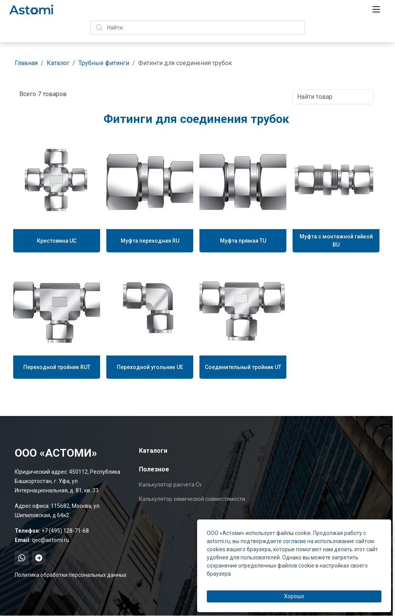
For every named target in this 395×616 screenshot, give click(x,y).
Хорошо (294, 596)
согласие (294, 541)
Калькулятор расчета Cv (170, 484)
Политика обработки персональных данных (70, 575)
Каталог (58, 63)
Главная (26, 63)
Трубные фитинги (103, 63)
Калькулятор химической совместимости (192, 499)
